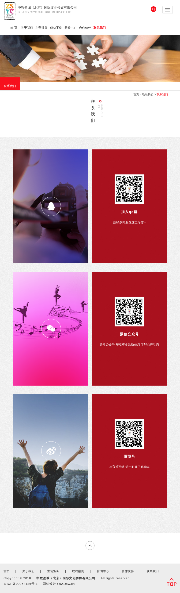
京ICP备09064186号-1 (21, 584)
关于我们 (27, 27)
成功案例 (56, 27)
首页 (14, 27)
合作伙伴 (85, 27)
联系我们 (100, 27)
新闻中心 (70, 27)
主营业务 (41, 27)
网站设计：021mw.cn (59, 584)
